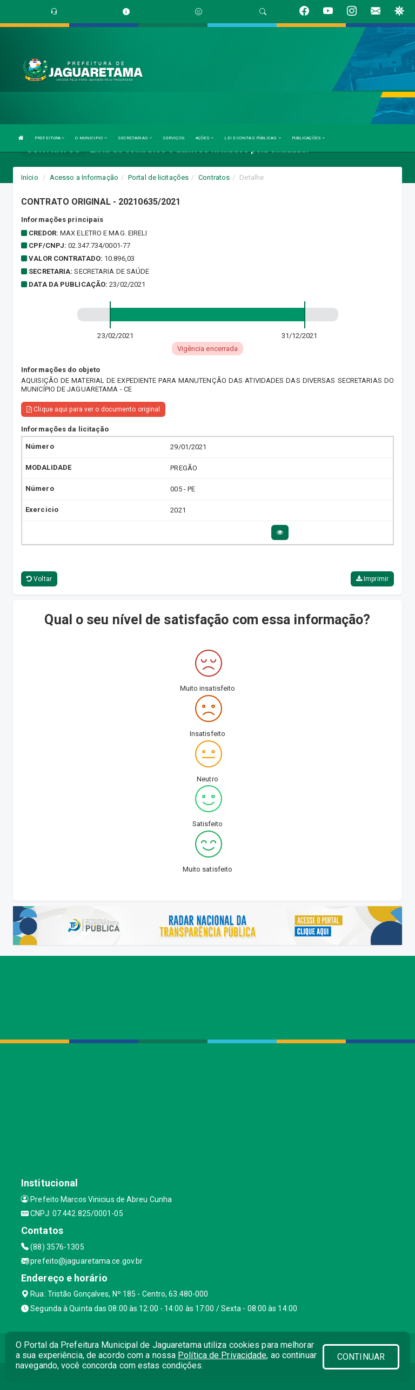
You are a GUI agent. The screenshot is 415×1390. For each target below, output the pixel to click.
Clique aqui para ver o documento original (93, 409)
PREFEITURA (49, 138)
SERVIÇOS (174, 138)
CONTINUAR (361, 1357)
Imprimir (372, 579)
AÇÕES (205, 138)
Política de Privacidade (222, 1355)
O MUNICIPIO (90, 138)
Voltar (39, 579)
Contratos (214, 177)
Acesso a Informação (84, 177)
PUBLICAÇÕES (308, 138)
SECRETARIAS (135, 138)
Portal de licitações (158, 177)
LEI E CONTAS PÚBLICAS (252, 138)
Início (29, 177)
